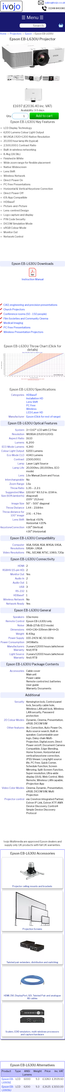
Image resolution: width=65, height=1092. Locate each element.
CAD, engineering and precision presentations (30, 304)
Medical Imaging (13, 323)
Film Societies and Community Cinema (25, 318)
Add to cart (44, 116)
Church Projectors (14, 309)
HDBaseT (31, 395)
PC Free (31, 405)
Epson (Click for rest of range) (43, 416)
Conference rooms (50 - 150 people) (25, 314)
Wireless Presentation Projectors (23, 332)
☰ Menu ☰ (32, 17)
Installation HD (34, 398)
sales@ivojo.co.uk (51, 2)
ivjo (11, 6)
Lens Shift (32, 402)
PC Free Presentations (17, 327)
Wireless (31, 409)
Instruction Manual (33, 277)
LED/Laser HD (34, 412)
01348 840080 (53, 8)
